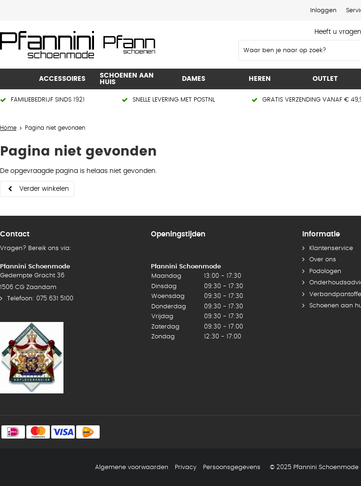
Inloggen (323, 11)
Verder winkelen (44, 189)
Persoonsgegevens (231, 467)
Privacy (185, 467)
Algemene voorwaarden (131, 467)
